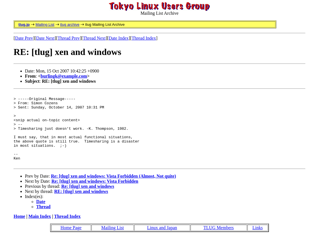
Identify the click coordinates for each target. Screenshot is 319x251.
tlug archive (69, 24)
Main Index (39, 230)
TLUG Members (219, 242)
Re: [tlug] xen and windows (87, 200)
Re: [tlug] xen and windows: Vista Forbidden (95, 195)
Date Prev (24, 38)
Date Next (45, 38)
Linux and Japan (162, 242)
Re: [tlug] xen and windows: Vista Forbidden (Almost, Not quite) (113, 190)
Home (19, 230)
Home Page (71, 242)
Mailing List (44, 24)
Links (257, 242)
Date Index (119, 38)
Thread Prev (68, 38)
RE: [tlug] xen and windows (81, 205)
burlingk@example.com (64, 76)
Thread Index (144, 38)
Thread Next (94, 38)
